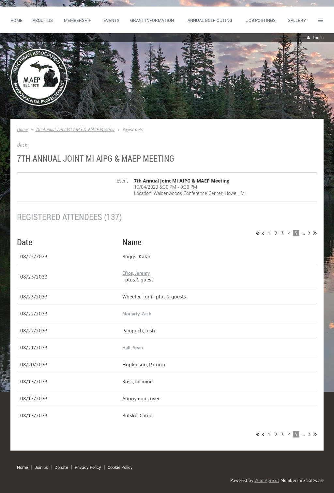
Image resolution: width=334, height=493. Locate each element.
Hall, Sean (132, 347)
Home (22, 129)
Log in (318, 37)
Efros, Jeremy (136, 273)
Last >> (314, 233)
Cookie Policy (120, 467)
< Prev (263, 233)
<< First (257, 233)
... (303, 233)
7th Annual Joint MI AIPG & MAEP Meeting (75, 129)
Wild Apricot (266, 480)
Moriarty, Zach (136, 313)
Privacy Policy (88, 467)
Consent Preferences (22, 3)
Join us (41, 467)
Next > (309, 233)
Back (22, 144)
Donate (61, 467)
